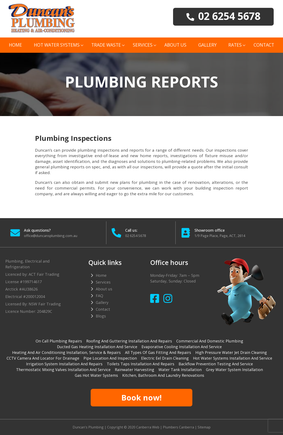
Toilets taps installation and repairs (140, 363)
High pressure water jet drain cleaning (231, 352)
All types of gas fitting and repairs (158, 352)
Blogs (101, 316)
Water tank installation (180, 369)
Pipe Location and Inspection (110, 358)
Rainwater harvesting (134, 369)
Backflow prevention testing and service (216, 363)
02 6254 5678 (135, 235)
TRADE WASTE (106, 45)
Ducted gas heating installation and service (97, 346)
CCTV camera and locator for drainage (43, 358)
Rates (235, 45)
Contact (264, 45)
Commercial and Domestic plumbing (209, 341)
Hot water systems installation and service (232, 358)
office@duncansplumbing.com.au (50, 235)
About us (175, 45)
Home (15, 45)
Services (143, 45)
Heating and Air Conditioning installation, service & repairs (66, 352)
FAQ (99, 295)
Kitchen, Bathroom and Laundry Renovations (163, 375)
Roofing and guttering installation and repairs (129, 341)
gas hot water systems (96, 375)
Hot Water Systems (57, 45)
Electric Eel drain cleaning (165, 358)
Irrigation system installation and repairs (64, 363)
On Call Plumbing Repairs (59, 341)
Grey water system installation (234, 369)
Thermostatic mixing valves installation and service (63, 369)
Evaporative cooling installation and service (182, 346)
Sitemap (204, 427)
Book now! (141, 397)
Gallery (207, 45)
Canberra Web (147, 427)
